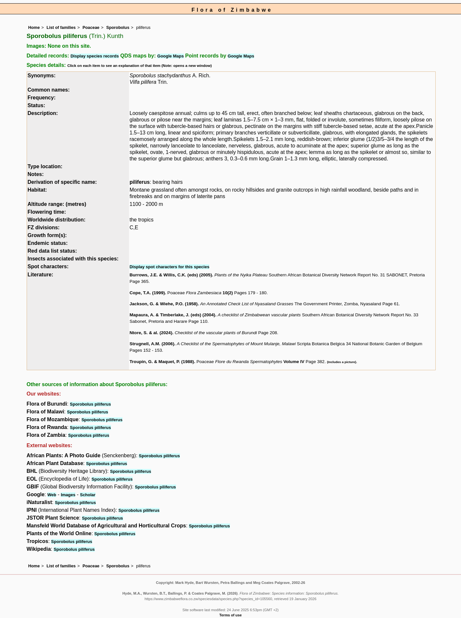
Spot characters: (48, 266)
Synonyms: (42, 75)
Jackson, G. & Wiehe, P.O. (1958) (164, 303)
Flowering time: (47, 212)
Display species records (94, 56)
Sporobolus (117, 27)
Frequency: (42, 97)
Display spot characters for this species (170, 266)
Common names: (49, 90)
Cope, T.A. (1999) (147, 292)
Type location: (45, 166)
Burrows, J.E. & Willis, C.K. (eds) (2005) (171, 274)
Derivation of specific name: (62, 182)
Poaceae (91, 27)
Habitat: (37, 190)
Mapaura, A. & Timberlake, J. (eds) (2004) (172, 314)
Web (51, 494)
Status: (36, 105)
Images (68, 494)
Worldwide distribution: (56, 219)
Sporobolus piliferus (90, 404)
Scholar (88, 494)
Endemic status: (48, 243)
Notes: (36, 174)
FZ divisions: (44, 227)
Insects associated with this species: (73, 258)
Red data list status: (52, 251)
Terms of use (230, 615)
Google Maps (170, 56)
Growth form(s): (47, 235)
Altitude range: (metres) (57, 204)
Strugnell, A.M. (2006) (152, 343)
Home (34, 27)
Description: (43, 113)
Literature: (40, 274)
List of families (61, 27)
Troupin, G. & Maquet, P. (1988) (162, 361)
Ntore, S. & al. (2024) (151, 332)
